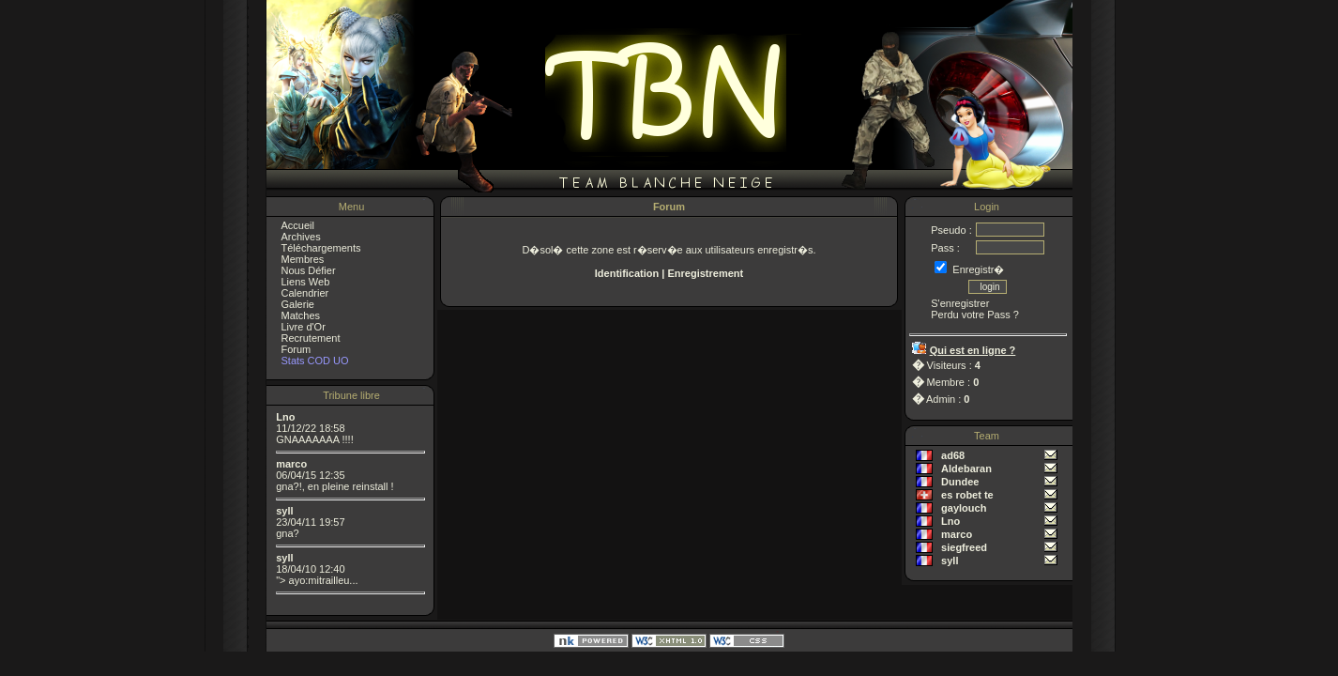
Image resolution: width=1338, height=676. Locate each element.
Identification (627, 273)
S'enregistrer (960, 303)
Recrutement (311, 338)
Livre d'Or (303, 326)
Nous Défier (308, 270)
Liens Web (305, 281)
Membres (303, 259)
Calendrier (305, 293)
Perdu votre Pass (970, 314)
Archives (301, 236)
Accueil (297, 225)
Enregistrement (705, 273)
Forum (296, 349)
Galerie (297, 304)
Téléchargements (321, 248)
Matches (301, 315)
